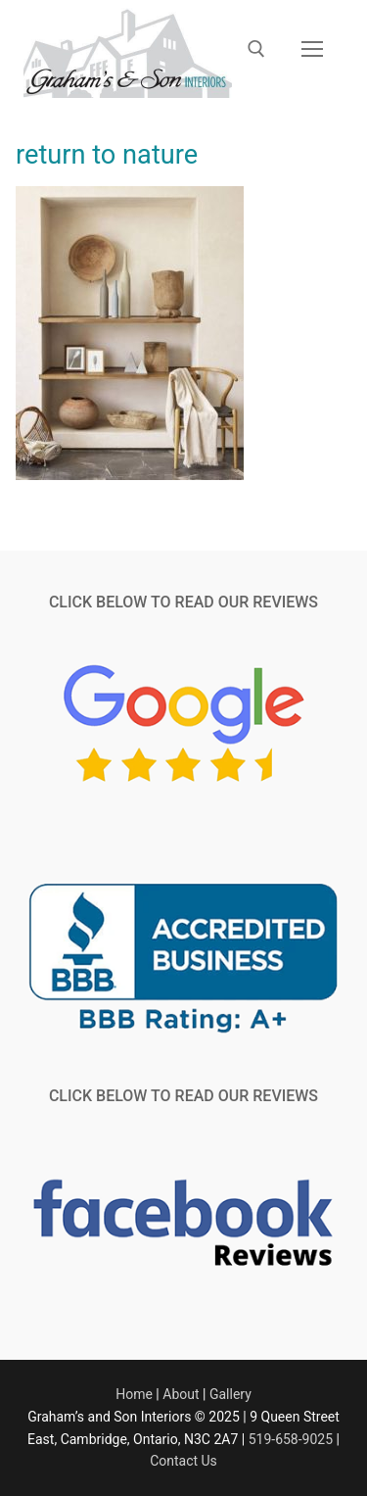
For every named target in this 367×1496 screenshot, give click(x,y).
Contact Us (183, 1461)
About (180, 1394)
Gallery (230, 1394)
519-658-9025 (291, 1439)
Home (134, 1394)
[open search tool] (256, 49)
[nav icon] (312, 49)
